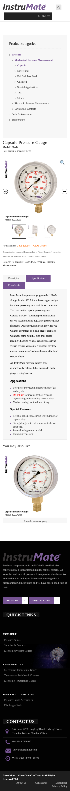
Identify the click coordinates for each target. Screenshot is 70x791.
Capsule (21, 65)
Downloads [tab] (14, 285)
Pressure (16, 54)
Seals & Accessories (22, 114)
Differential (23, 71)
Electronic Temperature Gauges (20, 680)
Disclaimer (61, 782)
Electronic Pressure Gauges (18, 650)
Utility (20, 98)
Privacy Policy (59, 786)
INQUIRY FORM (46, 600)
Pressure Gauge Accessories (18, 700)
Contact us (41, 782)
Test (19, 92)
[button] (42, 16)
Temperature (18, 119)
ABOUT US (17, 600)
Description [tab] (14, 278)
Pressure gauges (12, 640)
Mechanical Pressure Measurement (34, 60)
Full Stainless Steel (27, 76)
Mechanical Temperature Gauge (20, 670)
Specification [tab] (38, 278)
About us (21, 782)
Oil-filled (22, 81)
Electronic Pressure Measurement (32, 103)
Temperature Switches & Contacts (21, 675)
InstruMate (15, 295)
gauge (56, 320)
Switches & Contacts (25, 109)
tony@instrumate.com (25, 749)
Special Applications (27, 87)
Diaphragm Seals (13, 705)
